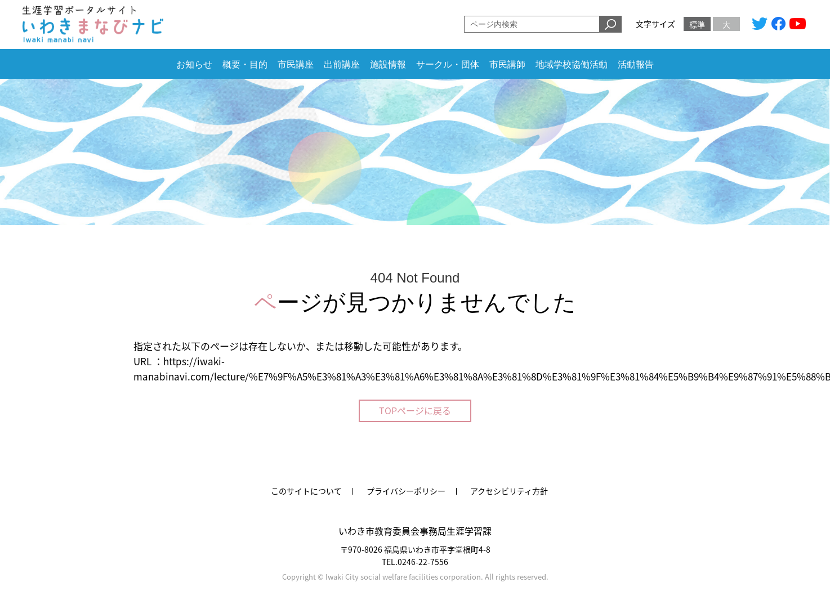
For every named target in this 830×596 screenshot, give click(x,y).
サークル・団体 (447, 64)
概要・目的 (244, 64)
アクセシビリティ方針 (509, 490)
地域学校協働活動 (572, 64)
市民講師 (507, 64)
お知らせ (194, 64)
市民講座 (296, 64)
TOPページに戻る (415, 410)
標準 (697, 24)
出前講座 (342, 64)
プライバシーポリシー (406, 490)
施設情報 (388, 64)
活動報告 (636, 64)
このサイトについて (306, 490)
